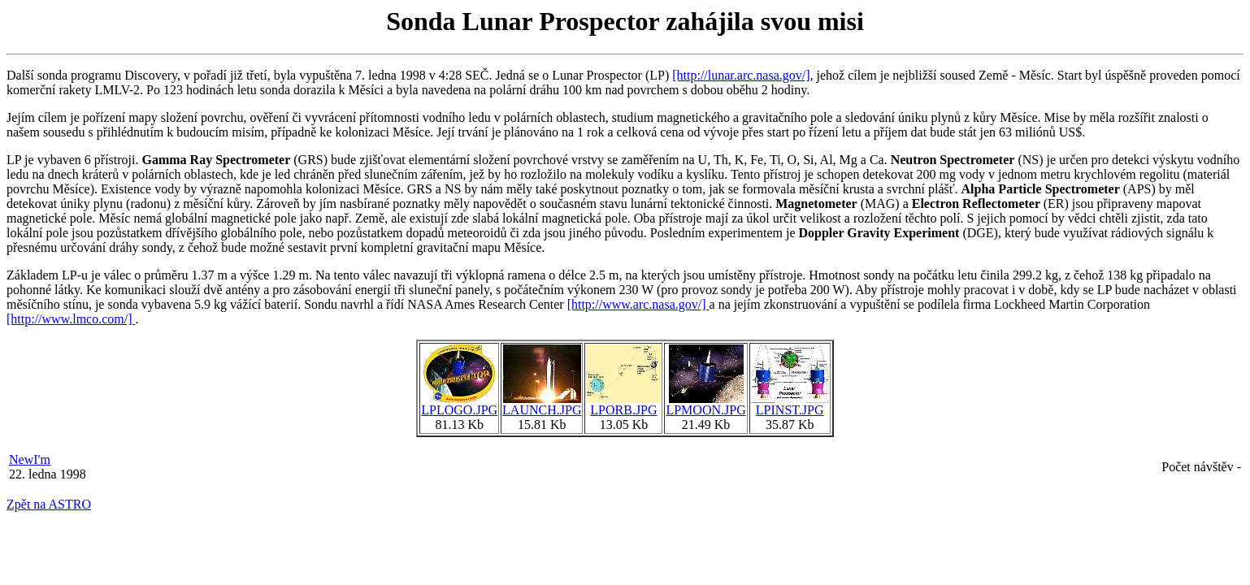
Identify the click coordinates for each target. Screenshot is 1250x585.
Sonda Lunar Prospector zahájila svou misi (625, 21)
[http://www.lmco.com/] (71, 319)
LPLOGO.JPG (459, 404)
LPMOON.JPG (705, 404)
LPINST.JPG (790, 404)
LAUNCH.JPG (541, 404)
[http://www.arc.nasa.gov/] (638, 304)
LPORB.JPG (623, 404)
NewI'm (29, 459)
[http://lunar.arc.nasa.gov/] (740, 75)
